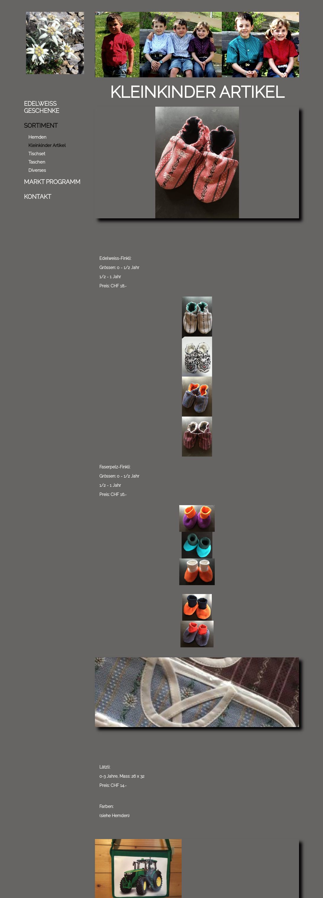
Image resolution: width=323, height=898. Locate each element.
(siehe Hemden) (204, 375)
